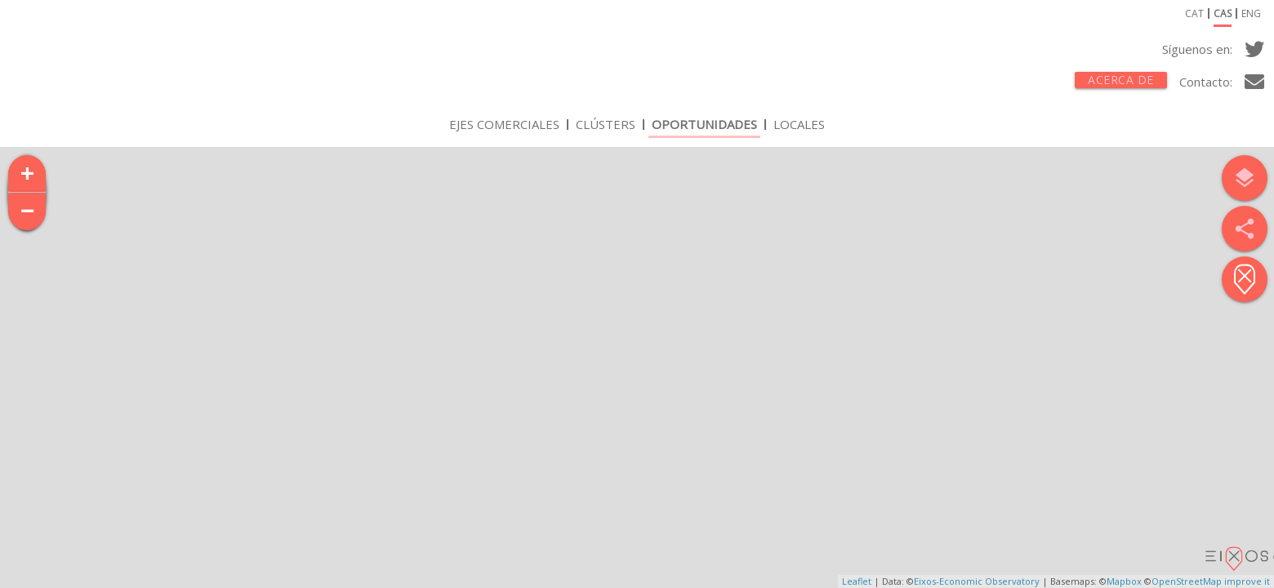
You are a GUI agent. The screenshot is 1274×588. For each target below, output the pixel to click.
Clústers (605, 127)
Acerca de (1121, 79)
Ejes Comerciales (504, 127)
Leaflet (856, 581)
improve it (1247, 581)
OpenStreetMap (1187, 581)
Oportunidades (704, 127)
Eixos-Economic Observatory (977, 581)
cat (1194, 15)
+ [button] (27, 174)
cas (1223, 15)
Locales (799, 127)
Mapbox (1124, 581)
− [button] (27, 212)
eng (1251, 15)
